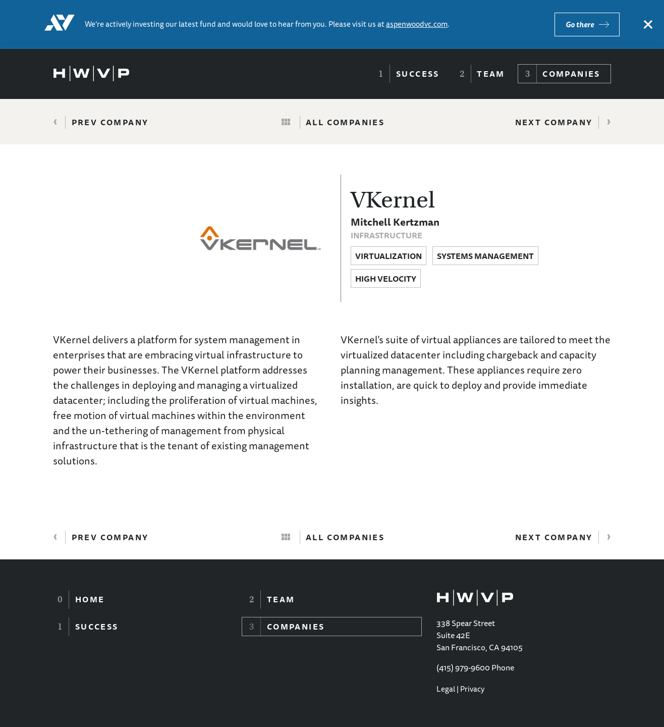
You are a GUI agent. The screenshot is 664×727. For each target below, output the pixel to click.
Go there (580, 24)
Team (491, 73)
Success (417, 73)
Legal (445, 689)
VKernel (393, 200)
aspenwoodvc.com (417, 24)
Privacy (472, 689)
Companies (571, 73)
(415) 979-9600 (463, 667)
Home (90, 599)
